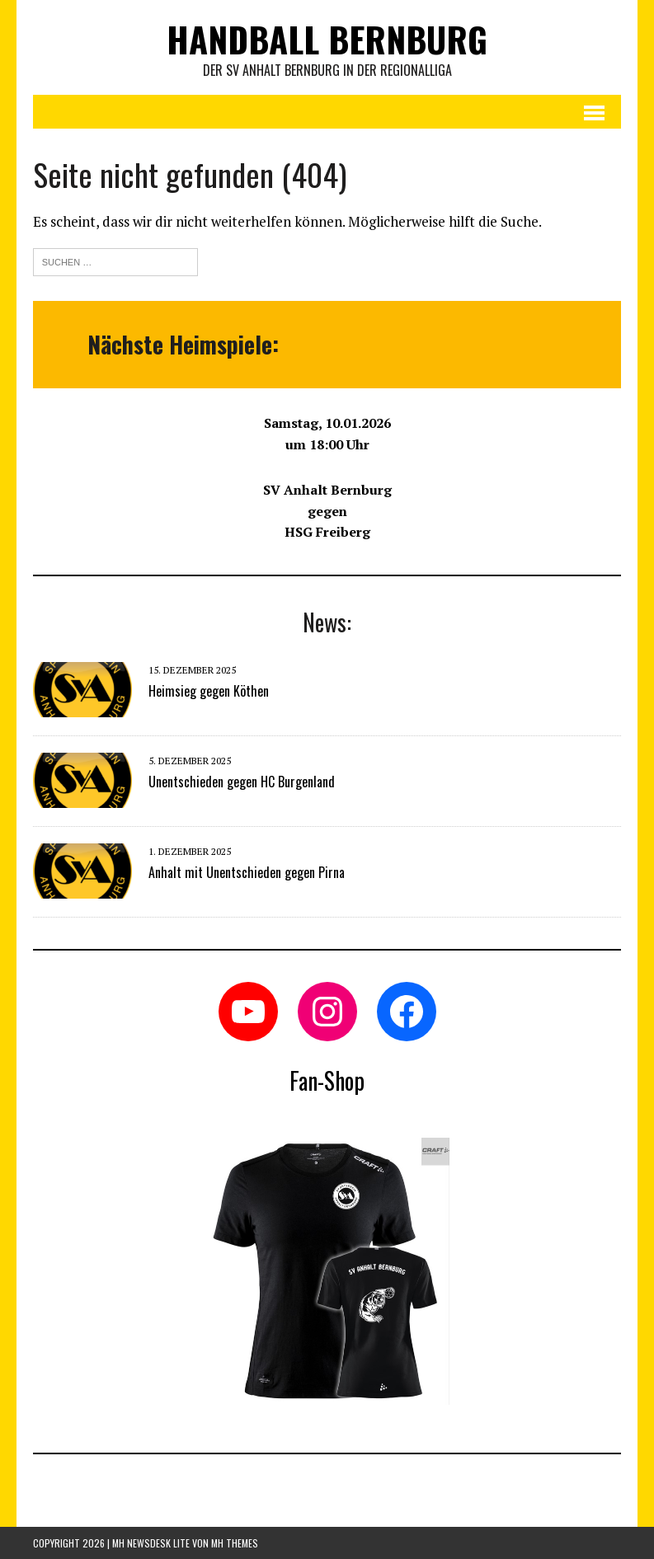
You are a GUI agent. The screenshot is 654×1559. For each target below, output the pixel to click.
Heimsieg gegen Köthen (208, 691)
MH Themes (234, 1543)
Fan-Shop (327, 1080)
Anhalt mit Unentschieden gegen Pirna (246, 872)
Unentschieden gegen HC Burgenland (241, 781)
